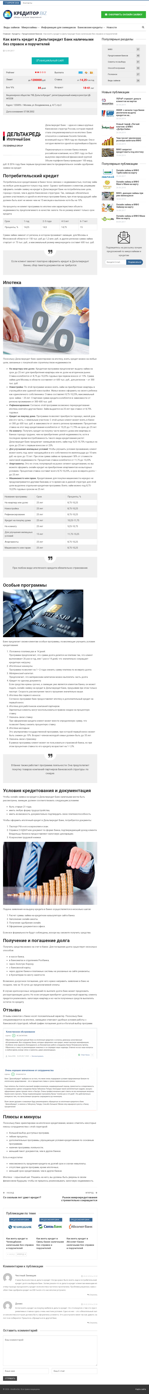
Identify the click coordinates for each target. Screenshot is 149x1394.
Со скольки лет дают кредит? (22, 1197)
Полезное (112, 74)
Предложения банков (21, 1220)
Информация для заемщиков (58, 27)
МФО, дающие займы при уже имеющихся (129, 194)
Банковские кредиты (90, 27)
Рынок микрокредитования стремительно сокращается (79, 1199)
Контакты (27, 3)
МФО (110, 49)
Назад (11, 1254)
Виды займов (12, 27)
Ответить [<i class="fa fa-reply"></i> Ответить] (92, 1295)
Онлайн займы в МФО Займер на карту (127, 205)
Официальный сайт (50, 60)
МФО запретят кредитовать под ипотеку (130, 150)
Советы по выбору (116, 62)
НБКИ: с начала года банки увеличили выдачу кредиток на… (130, 112)
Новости (112, 27)
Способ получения (116, 68)
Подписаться (134, 262)
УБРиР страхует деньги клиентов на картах (128, 99)
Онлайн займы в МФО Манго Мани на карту (127, 183)
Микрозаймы (29, 27)
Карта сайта (140, 1389)
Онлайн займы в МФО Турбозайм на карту (127, 171)
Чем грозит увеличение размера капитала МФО (128, 139)
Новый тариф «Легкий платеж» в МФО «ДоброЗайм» (127, 126)
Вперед (21, 1254)
